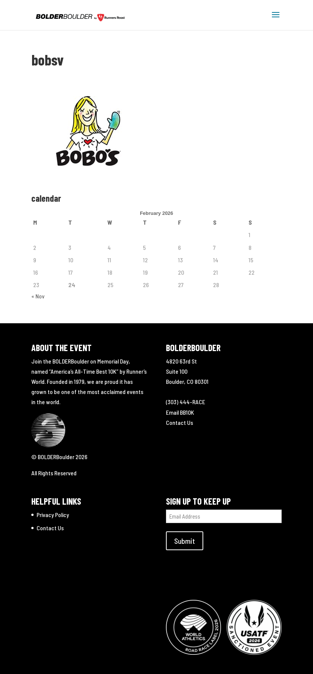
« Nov (37, 296)
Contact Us (179, 422)
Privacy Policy (53, 514)
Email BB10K (180, 412)
